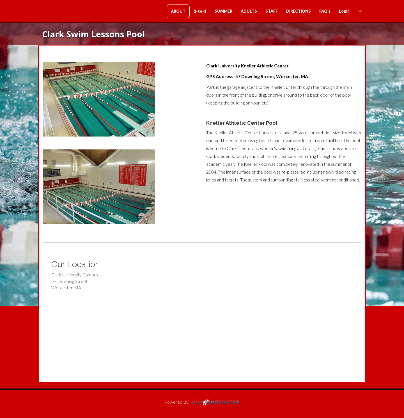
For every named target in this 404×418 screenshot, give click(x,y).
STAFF (271, 11)
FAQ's (324, 11)
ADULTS (249, 11)
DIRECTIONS (298, 11)
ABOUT (178, 11)
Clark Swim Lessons (71, 11)
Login (344, 11)
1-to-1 (200, 11)
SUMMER (223, 11)
